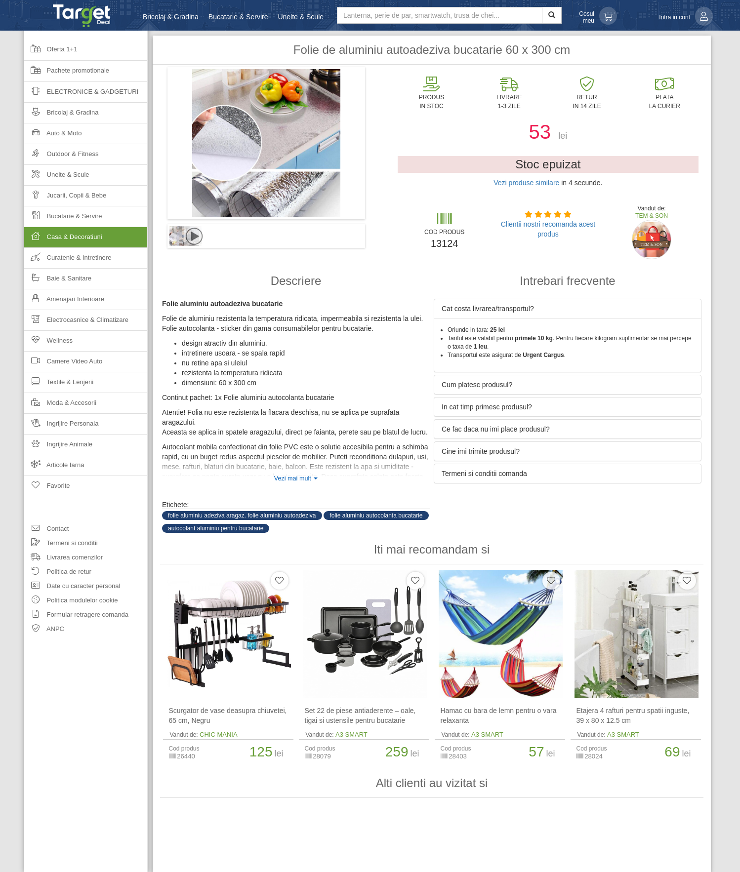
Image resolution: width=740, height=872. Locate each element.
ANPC (44, 630)
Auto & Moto (53, 136)
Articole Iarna (54, 468)
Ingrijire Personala (61, 426)
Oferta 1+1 (50, 52)
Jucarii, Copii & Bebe (65, 198)
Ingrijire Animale (58, 447)
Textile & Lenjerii (58, 385)
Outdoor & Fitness (61, 156)
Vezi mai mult (296, 478)
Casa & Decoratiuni (86, 239)
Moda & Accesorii (60, 405)
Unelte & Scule (301, 17)
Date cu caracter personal (72, 587)
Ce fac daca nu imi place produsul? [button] (496, 429)
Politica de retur (57, 573)
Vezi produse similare (526, 183)
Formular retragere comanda (76, 616)
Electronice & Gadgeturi (81, 94)
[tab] (567, 308)
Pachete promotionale (66, 73)
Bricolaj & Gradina (171, 17)
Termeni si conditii (61, 544)
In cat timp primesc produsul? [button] (487, 407)
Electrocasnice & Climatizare (76, 322)
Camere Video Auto (63, 364)
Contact (46, 530)
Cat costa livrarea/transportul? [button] (488, 309)
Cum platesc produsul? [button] (477, 385)
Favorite (47, 489)
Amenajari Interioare (64, 302)
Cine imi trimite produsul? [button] (481, 451)
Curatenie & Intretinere (67, 260)
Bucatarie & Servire (238, 17)
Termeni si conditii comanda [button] (484, 473)
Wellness (48, 343)
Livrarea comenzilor (63, 559)
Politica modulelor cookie (71, 601)
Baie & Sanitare (57, 281)
